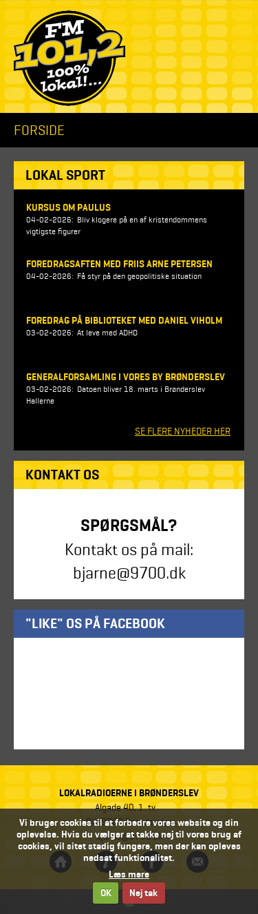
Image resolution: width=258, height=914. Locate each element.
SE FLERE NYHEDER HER (182, 431)
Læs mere (129, 874)
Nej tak (143, 893)
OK (105, 893)
